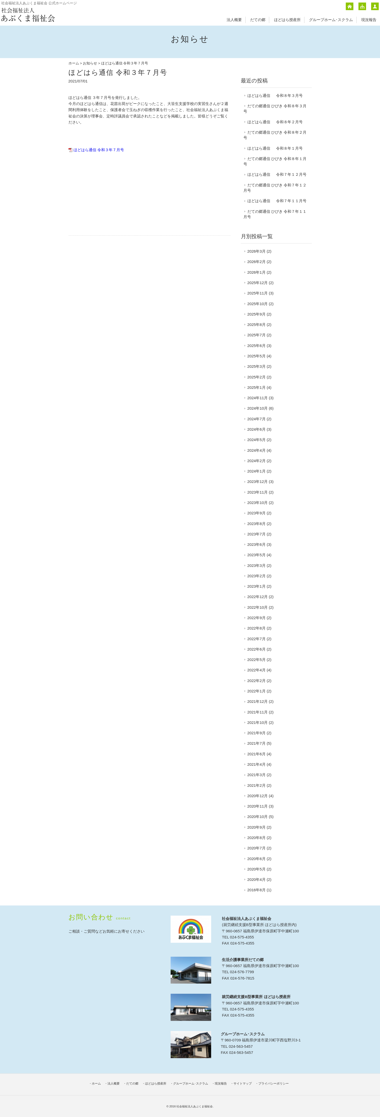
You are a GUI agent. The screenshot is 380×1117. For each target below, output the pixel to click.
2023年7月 (256, 534)
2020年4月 (256, 879)
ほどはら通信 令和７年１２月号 (276, 174)
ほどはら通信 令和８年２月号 (275, 122)
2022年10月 (257, 607)
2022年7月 (256, 639)
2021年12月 (257, 701)
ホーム (73, 63)
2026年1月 (256, 272)
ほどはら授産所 (287, 20)
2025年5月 (256, 356)
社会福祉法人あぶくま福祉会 (194, 1106)
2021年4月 (256, 764)
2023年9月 (256, 513)
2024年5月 (256, 440)
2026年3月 (256, 251)
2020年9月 (256, 827)
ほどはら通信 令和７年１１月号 (276, 201)
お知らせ (90, 63)
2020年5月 (256, 869)
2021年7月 (256, 743)
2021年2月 (256, 785)
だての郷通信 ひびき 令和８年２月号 (274, 135)
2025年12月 (257, 283)
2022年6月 (256, 649)
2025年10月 (257, 304)
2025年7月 (256, 335)
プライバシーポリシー (273, 1083)
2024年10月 (257, 408)
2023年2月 (256, 576)
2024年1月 (256, 471)
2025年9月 (256, 314)
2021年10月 (257, 722)
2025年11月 (257, 293)
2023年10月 (257, 502)
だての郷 (257, 20)
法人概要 (234, 20)
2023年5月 (256, 555)
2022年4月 (256, 670)
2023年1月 (256, 586)
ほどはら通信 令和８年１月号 (275, 148)
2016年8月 (256, 890)
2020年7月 (256, 848)
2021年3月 (256, 775)
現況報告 (368, 20)
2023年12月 (257, 481)
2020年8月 (256, 837)
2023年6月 (256, 544)
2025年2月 (256, 377)
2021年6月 (256, 754)
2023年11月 (257, 492)
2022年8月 (256, 628)
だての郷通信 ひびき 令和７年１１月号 (274, 214)
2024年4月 (256, 450)
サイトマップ (242, 1083)
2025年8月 (256, 324)
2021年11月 (257, 712)
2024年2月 (256, 461)
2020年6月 (256, 859)
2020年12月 (257, 796)
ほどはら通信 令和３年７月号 (99, 150)
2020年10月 (257, 816)
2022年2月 (256, 680)
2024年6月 (256, 429)
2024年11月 (257, 398)
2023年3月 (256, 565)
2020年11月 (257, 806)
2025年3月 (256, 366)
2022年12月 (257, 597)
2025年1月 (256, 387)
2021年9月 (256, 733)
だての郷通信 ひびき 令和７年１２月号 (274, 188)
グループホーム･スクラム (331, 20)
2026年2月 (256, 261)
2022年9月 (256, 618)
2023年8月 (256, 523)
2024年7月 (256, 419)
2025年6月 (256, 345)
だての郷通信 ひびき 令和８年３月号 (274, 108)
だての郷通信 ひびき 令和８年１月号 (274, 161)
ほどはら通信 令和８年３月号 (275, 95)
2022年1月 (256, 691)
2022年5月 (256, 659)
